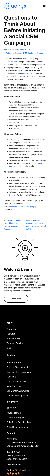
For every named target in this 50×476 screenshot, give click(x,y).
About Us (11, 329)
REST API (12, 408)
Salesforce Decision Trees (20, 422)
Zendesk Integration (16, 417)
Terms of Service (15, 343)
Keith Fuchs (25, 49)
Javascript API (14, 413)
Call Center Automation (18, 391)
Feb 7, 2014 (9, 49)
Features (11, 334)
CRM (24, 53)
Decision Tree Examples (19, 372)
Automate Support (13, 53)
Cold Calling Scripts (16, 381)
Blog (9, 348)
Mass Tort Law (14, 386)
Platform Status (14, 362)
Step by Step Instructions (19, 367)
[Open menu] (44, 6)
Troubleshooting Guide (18, 395)
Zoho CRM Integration (18, 427)
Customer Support (35, 53)
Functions (11, 376)
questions (26, 73)
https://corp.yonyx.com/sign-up (22, 207)
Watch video (16, 299)
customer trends (11, 62)
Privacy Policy (13, 338)
